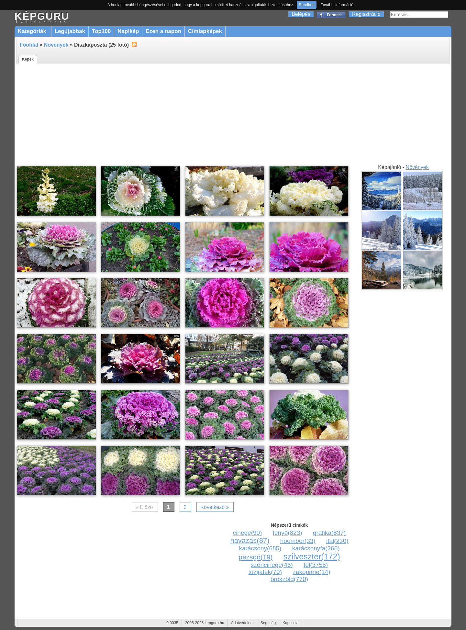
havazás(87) (249, 540)
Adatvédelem (242, 623)
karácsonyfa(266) (316, 548)
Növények (56, 45)
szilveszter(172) (311, 556)
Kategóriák (33, 31)
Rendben (307, 5)
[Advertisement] (233, 115)
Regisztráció (366, 14)
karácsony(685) (260, 548)
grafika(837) (329, 532)
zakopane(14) (311, 571)
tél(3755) (316, 564)
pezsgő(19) (255, 557)
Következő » (214, 507)
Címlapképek (205, 31)
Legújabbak (70, 31)
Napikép (128, 31)
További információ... (339, 5)
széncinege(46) (272, 564)
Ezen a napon (163, 31)
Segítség (268, 623)
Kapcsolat (291, 623)
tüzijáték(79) (265, 571)
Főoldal (29, 45)
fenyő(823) (287, 532)
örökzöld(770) (289, 579)
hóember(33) (298, 540)
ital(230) (337, 540)
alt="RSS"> (134, 44)
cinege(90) (247, 532)
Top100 (101, 31)
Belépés (301, 14)
